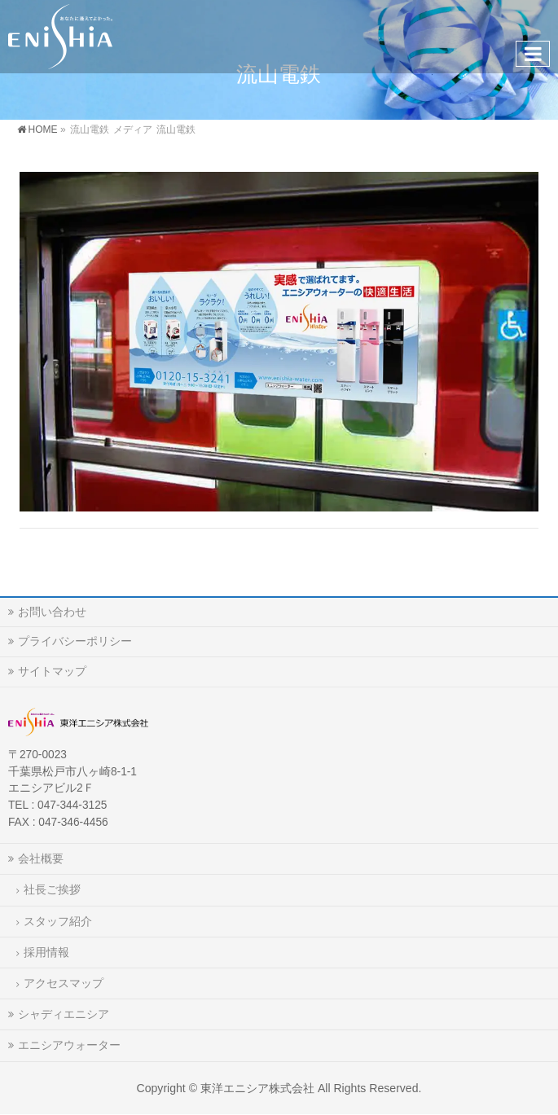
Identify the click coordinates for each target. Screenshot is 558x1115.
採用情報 (46, 952)
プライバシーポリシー (75, 640)
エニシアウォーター (69, 1044)
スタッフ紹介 (58, 921)
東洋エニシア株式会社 (257, 1088)
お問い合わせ (52, 611)
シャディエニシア (63, 1014)
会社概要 (41, 858)
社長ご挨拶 (52, 889)
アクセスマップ (63, 983)
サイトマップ (52, 671)
